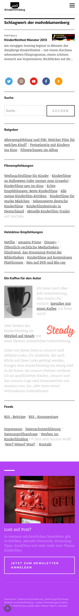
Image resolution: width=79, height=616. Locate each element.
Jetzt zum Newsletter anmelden (35, 565)
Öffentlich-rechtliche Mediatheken (31, 247)
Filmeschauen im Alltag (39, 149)
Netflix (9, 242)
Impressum (13, 429)
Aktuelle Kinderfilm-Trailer (48, 211)
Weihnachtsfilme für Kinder (26, 175)
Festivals (10, 35)
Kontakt (45, 444)
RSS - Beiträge (14, 416)
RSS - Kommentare (43, 416)
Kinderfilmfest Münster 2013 (25, 39)
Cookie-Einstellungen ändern (51, 602)
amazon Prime (29, 242)
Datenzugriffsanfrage (21, 434)
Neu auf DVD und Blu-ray (46, 262)
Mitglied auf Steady (19, 335)
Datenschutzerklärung (43, 429)
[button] (7, 608)
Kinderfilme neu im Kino (24, 185)
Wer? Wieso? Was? (20, 444)
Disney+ (50, 242)
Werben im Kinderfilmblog (18, 602)
